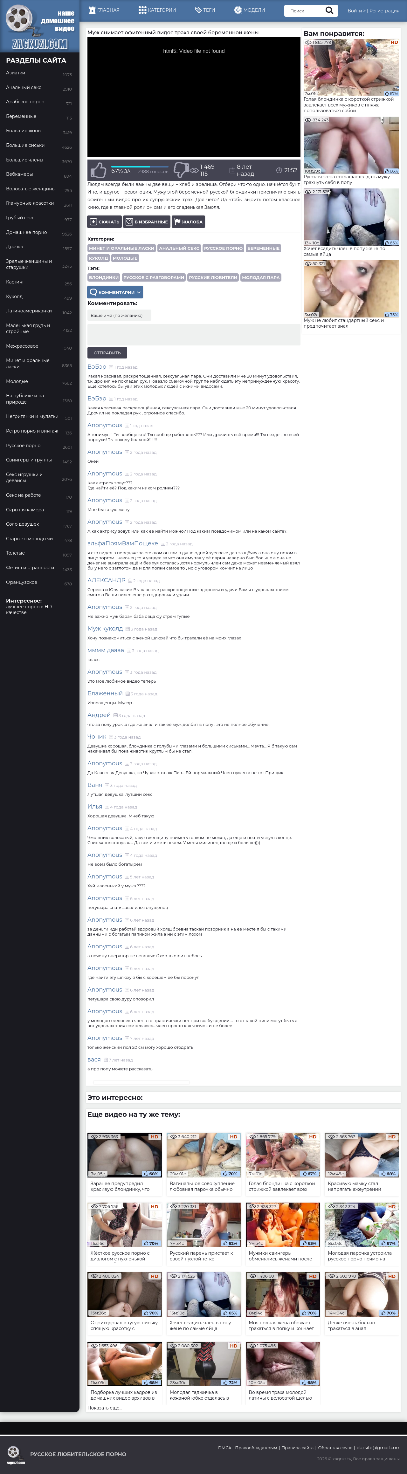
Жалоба (188, 221)
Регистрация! (385, 11)
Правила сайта (298, 1447)
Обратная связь (335, 1447)
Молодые (125, 258)
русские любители (213, 277)
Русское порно (223, 248)
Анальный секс (179, 248)
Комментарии (115, 292)
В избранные (147, 221)
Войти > (357, 11)
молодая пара (260, 277)
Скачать (104, 221)
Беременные (263, 248)
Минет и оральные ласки (121, 248)
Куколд (98, 258)
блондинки (104, 277)
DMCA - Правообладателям (247, 1447)
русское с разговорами (153, 277)
